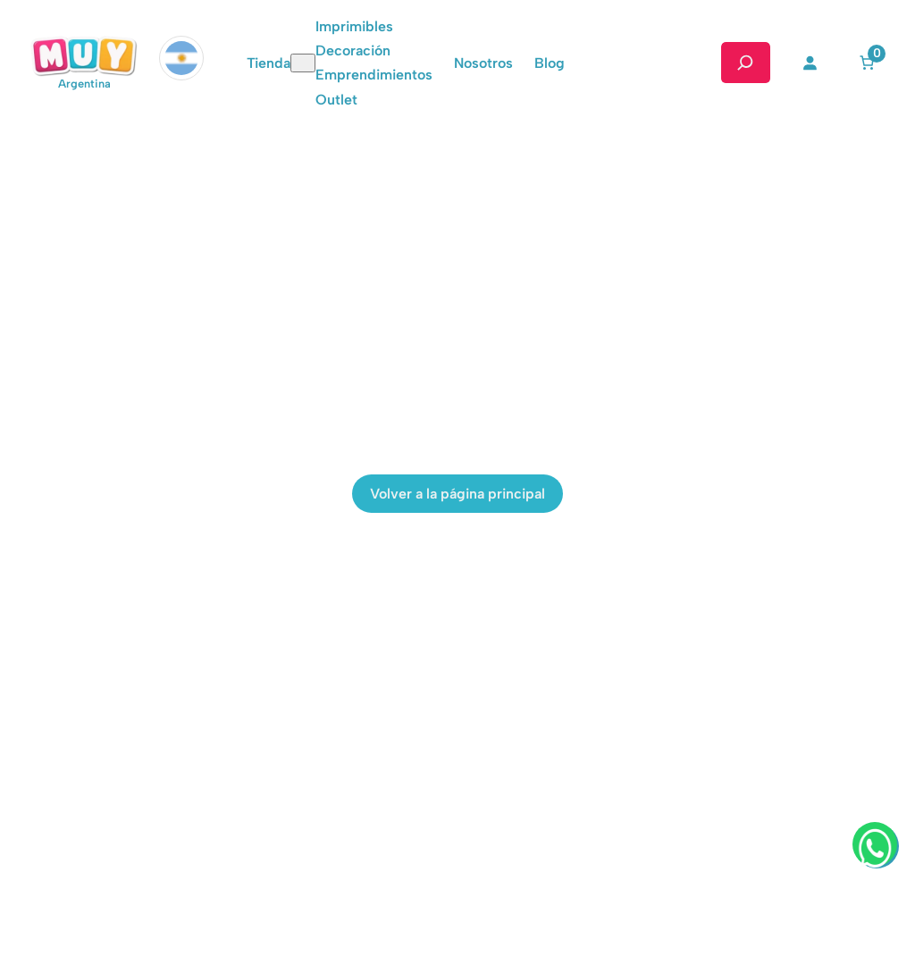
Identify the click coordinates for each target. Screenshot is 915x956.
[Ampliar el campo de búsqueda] (745, 62)
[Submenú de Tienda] (302, 63)
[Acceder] (809, 62)
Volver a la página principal (457, 493)
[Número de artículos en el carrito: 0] (867, 62)
